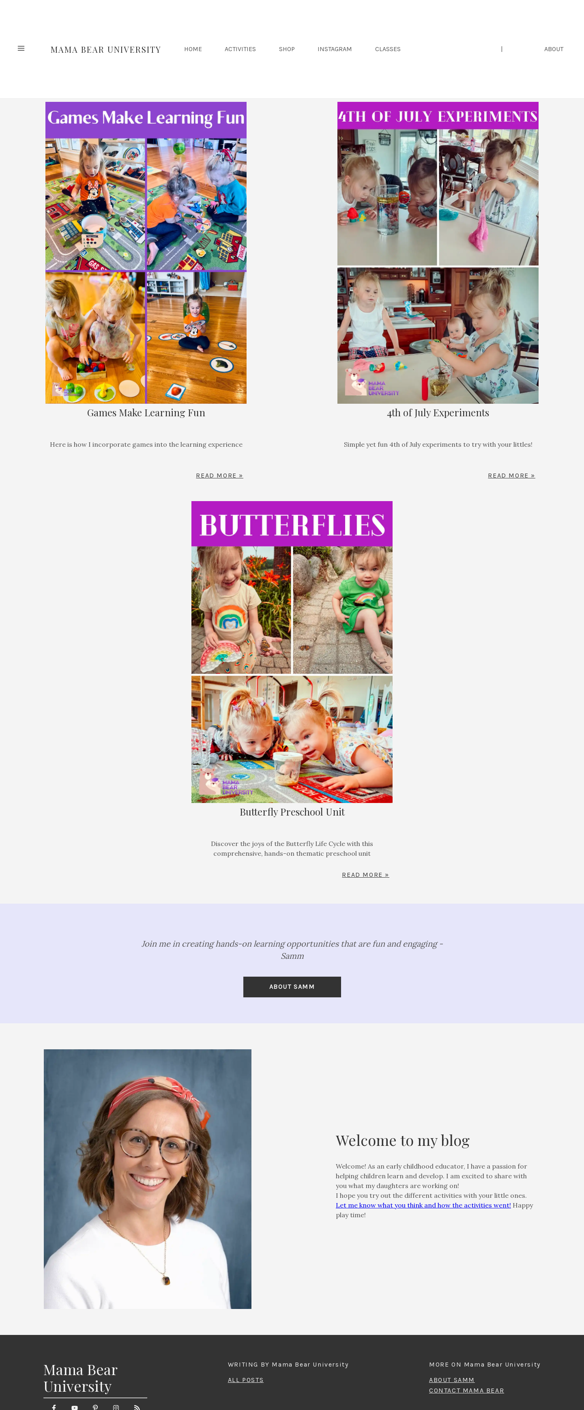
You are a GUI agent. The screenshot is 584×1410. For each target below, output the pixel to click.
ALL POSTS (246, 1380)
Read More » (219, 475)
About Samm (292, 986)
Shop (287, 49)
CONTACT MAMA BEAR (466, 1390)
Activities (240, 49)
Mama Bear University (106, 49)
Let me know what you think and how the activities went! (423, 1205)
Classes (388, 49)
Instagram (335, 49)
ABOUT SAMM (452, 1380)
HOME (193, 49)
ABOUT (553, 49)
